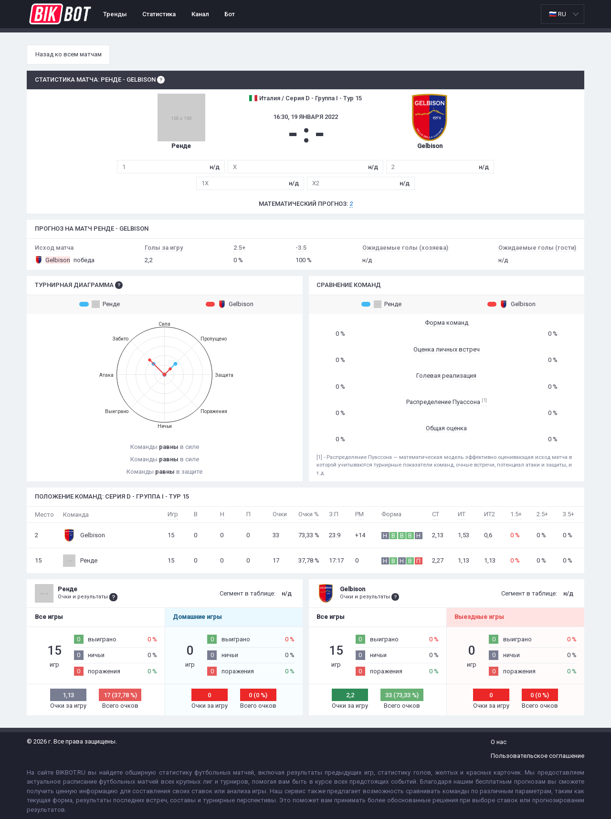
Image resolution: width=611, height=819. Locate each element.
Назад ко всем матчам (68, 54)
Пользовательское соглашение (537, 755)
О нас (498, 741)
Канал (200, 14)
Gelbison (230, 304)
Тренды (115, 14)
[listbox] (562, 14)
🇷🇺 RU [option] (557, 14)
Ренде (99, 304)
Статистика (159, 14)
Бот (229, 14)
